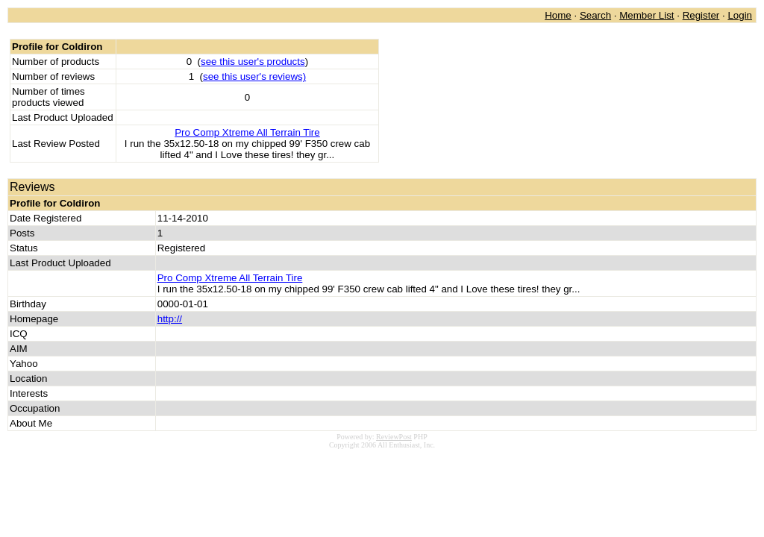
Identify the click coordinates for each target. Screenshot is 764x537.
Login (739, 15)
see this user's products (253, 61)
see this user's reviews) (254, 76)
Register (701, 15)
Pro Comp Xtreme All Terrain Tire (247, 132)
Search (595, 15)
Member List (646, 15)
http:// (169, 318)
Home (558, 15)
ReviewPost (394, 437)
